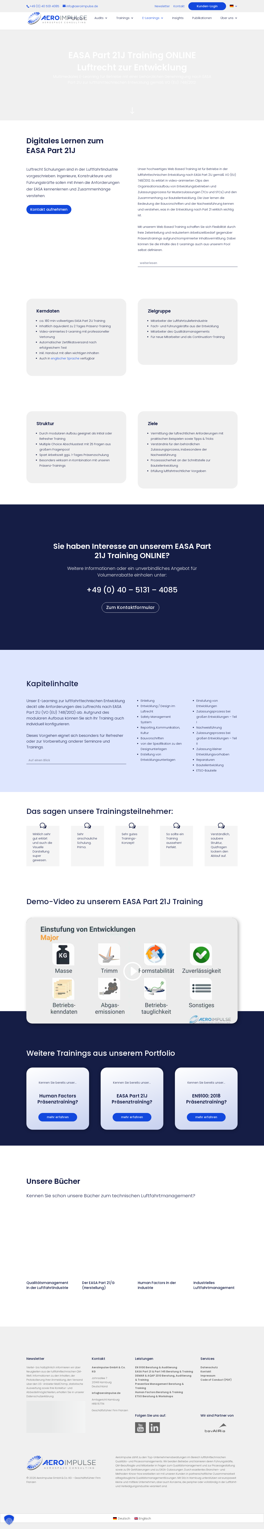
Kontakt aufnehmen (48, 209)
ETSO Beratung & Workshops (154, 1396)
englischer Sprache (65, 358)
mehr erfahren (58, 1117)
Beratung (75, 18)
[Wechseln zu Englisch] (142, 1518)
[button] (9, 1520)
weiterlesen (148, 263)
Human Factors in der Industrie (157, 1285)
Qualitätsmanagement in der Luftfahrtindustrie (47, 1285)
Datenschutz (209, 1367)
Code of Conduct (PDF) (216, 1380)
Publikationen (202, 18)
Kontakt (179, 6)
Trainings (123, 18)
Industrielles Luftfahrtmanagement (214, 1285)
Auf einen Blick (39, 760)
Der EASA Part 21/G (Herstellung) (98, 1285)
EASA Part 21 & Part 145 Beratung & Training (164, 1371)
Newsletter (162, 6)
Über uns (226, 18)
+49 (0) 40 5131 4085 (45, 6)
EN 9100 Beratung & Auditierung (156, 1367)
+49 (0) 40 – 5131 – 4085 (132, 590)
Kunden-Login (207, 6)
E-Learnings (150, 18)
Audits (99, 18)
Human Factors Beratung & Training (159, 1392)
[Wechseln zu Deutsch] (121, 1518)
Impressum (207, 1375)
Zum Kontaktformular (130, 607)
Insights (178, 18)
